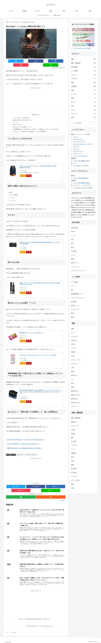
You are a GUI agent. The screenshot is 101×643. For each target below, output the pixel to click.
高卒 (72, 457)
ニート (73, 449)
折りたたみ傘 (17, 121)
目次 (33, 110)
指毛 (72, 259)
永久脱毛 (89, 200)
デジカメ (16, 118)
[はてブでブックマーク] (36, 61)
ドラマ (83, 110)
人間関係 (13, 451)
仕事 (77, 205)
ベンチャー (74, 476)
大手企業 (73, 468)
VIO (80, 209)
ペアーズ (73, 406)
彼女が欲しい (75, 399)
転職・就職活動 (83, 63)
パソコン (79, 214)
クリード (76, 146)
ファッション (91, 214)
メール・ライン (75, 197)
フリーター (74, 445)
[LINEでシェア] (59, 61)
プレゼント (83, 113)
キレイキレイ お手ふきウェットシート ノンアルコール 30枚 (38, 352)
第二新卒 (73, 441)
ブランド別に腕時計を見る (81, 161)
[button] (94, 123)
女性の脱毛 (83, 67)
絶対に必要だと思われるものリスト (23, 116)
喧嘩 (86, 209)
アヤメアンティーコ (79, 141)
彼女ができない (75, 402)
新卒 (72, 437)
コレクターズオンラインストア (82, 144)
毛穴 (72, 239)
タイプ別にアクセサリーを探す (82, 187)
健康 (83, 82)
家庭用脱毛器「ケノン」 (78, 294)
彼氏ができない (75, 395)
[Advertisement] (36, 95)
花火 (92, 212)
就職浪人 (73, 453)
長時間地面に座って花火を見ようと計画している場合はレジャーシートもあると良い (36, 126)
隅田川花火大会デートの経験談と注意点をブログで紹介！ (24, 445)
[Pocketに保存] (47, 61)
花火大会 (34, 451)
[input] (83, 123)
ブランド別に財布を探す (80, 178)
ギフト (74, 200)
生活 (83, 106)
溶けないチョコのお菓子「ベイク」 (23, 123)
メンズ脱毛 (83, 71)
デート (23, 451)
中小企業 (73, 472)
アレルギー (83, 78)
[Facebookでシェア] (24, 61)
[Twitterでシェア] (12, 61)
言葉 (93, 200)
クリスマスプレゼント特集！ (82, 48)
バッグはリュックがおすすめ (21, 114)
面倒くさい (74, 214)
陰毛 (89, 209)
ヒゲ (81, 200)
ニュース (83, 94)
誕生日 (78, 200)
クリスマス (84, 212)
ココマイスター (78, 139)
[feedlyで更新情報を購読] (21, 493)
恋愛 (7, 451)
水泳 (92, 205)
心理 (72, 367)
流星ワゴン (83, 202)
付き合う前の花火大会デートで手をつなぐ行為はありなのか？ (26, 436)
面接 (72, 484)
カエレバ (25, 167)
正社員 (73, 429)
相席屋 (89, 197)
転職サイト (74, 422)
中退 (72, 461)
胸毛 (92, 209)
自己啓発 (84, 214)
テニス (85, 200)
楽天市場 (29, 172)
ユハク (75, 137)
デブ (72, 379)
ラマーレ (76, 149)
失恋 (72, 383)
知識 (83, 90)
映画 (83, 98)
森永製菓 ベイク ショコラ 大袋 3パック (31, 329)
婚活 (83, 117)
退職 (72, 465)
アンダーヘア (74, 217)
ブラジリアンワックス (85, 205)
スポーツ (83, 75)
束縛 (72, 387)
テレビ (83, 102)
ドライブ (81, 197)
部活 (94, 212)
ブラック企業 (75, 480)
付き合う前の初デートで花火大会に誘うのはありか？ (23, 440)
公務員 (73, 433)
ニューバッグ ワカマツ (80, 156)
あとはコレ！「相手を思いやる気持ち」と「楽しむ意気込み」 (30, 128)
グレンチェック (78, 151)
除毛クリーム (75, 207)
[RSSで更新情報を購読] (51, 493)
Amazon (22, 172)
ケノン (72, 202)
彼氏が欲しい (75, 391)
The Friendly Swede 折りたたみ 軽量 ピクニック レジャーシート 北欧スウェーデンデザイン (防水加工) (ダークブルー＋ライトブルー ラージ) (40, 388)
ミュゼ (73, 235)
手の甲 (73, 231)
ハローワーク (75, 426)
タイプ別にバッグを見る (80, 165)
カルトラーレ (77, 153)
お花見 (73, 344)
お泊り (77, 209)
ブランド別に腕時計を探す (81, 183)
